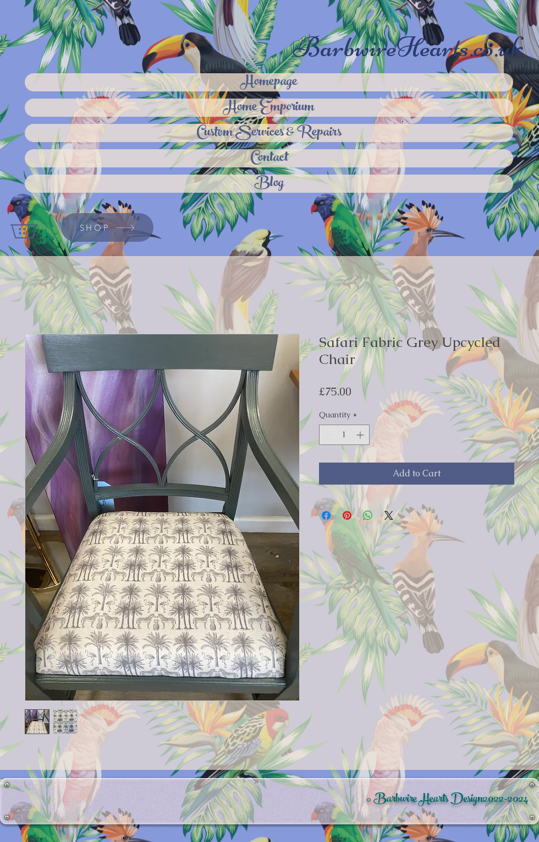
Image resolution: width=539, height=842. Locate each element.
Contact (269, 158)
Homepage (269, 82)
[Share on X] (388, 515)
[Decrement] (327, 434)
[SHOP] (107, 227)
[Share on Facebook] (326, 515)
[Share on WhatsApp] (368, 515)
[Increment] (361, 434)
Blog (269, 184)
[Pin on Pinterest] (347, 515)
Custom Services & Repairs (269, 133)
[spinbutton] (344, 434)
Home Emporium (269, 108)
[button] (34, 227)
